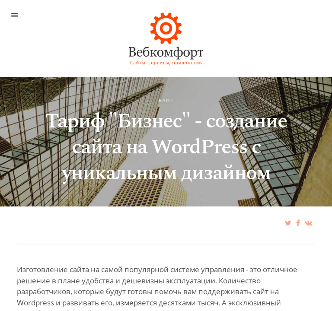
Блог (166, 100)
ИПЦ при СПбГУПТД (153, 23)
